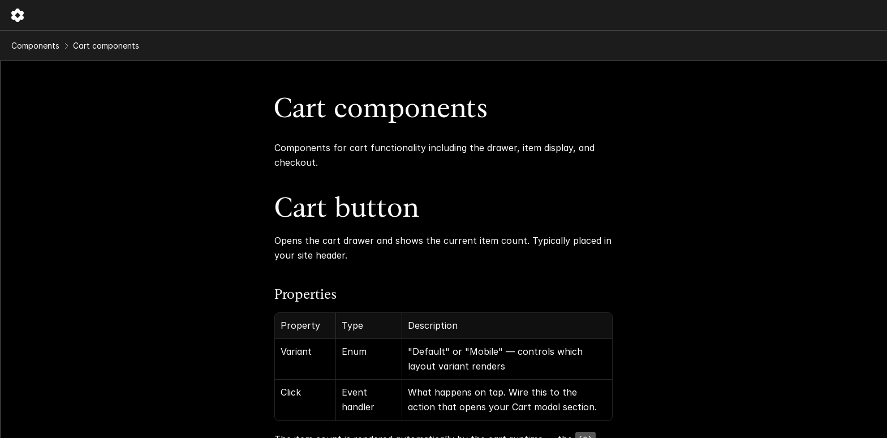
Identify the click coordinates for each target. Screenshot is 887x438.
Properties (385, 263)
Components (194, 15)
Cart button (426, 176)
